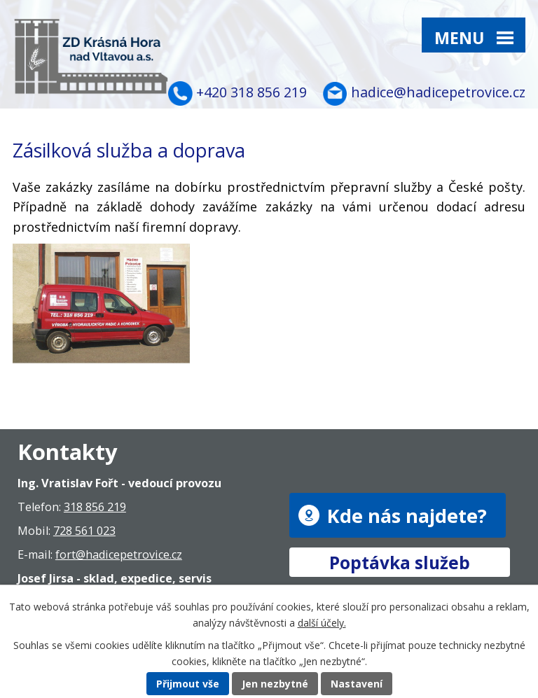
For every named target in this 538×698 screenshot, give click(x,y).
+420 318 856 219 (251, 92)
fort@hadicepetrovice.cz (118, 554)
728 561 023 (84, 530)
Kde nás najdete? (407, 515)
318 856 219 (95, 507)
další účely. (322, 622)
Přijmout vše (187, 683)
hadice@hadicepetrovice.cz (438, 92)
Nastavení (356, 683)
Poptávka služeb (399, 561)
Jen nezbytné (275, 683)
